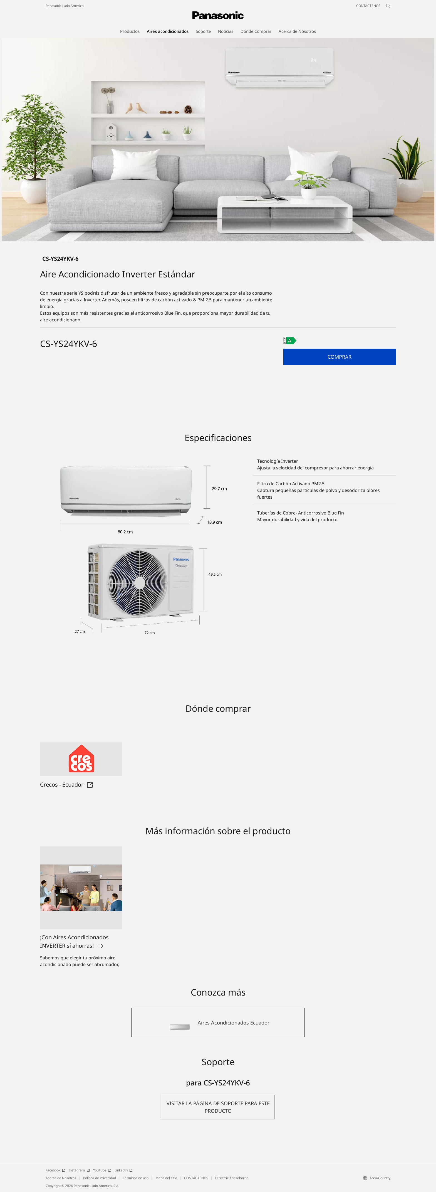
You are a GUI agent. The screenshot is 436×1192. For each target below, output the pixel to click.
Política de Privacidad (99, 1178)
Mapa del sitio (166, 1178)
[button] (339, 357)
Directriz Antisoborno (231, 1178)
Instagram (79, 1170)
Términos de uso (135, 1178)
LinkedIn (124, 1170)
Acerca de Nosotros (61, 1178)
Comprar (339, 356)
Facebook (55, 1170)
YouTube (102, 1170)
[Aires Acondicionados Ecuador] (218, 1022)
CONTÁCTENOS (196, 1178)
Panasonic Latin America (65, 5)
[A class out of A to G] (289, 340)
